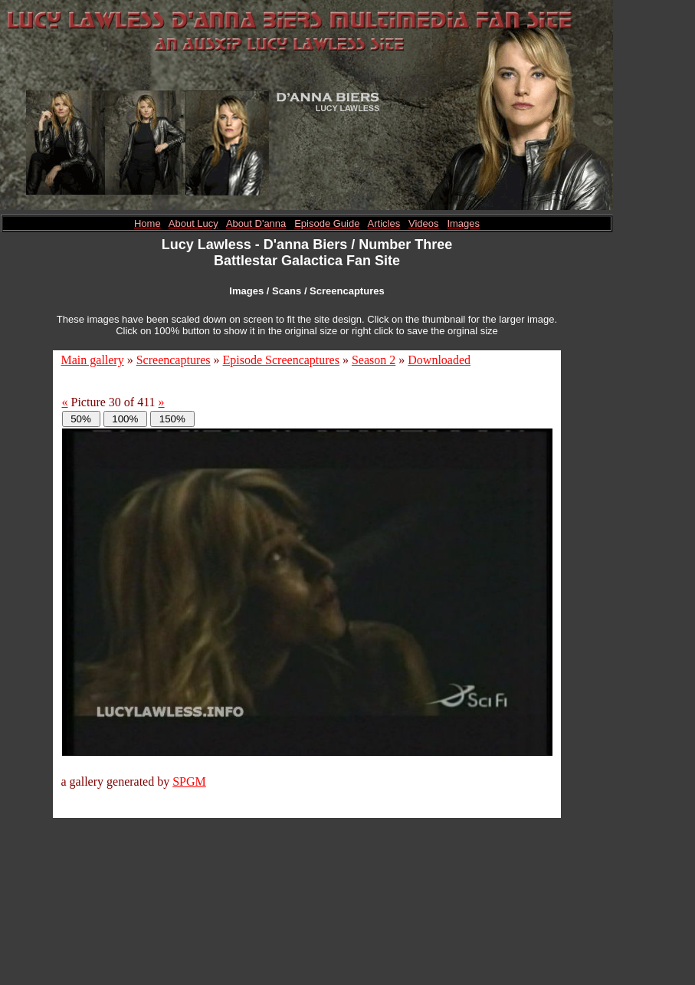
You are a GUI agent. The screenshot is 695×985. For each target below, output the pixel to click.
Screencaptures (173, 359)
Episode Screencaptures (281, 359)
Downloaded (439, 359)
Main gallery (92, 359)
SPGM (189, 781)
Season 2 (373, 359)
